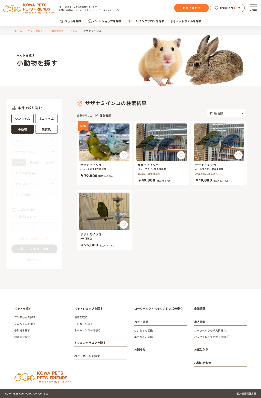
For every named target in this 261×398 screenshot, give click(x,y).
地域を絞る (80, 317)
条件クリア (34, 259)
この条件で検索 (34, 249)
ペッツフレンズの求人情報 (210, 337)
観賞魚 (46, 129)
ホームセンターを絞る (87, 330)
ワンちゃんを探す (24, 317)
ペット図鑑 (141, 322)
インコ (74, 30)
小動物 (22, 129)
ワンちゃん (22, 119)
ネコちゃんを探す (24, 324)
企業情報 (200, 308)
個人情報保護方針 (246, 393)
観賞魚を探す (22, 337)
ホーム (18, 30)
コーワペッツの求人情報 (208, 330)
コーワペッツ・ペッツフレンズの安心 (158, 308)
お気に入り (201, 349)
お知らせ (140, 349)
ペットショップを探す (105, 21)
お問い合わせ (191, 8)
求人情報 (200, 322)
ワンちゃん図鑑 (143, 330)
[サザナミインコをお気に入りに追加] (123, 155)
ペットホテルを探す (186, 21)
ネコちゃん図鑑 (143, 337)
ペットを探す (71, 21)
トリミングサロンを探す (146, 21)
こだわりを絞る (83, 324)
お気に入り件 (227, 8)
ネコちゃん (46, 119)
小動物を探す (56, 30)
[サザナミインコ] (104, 153)
